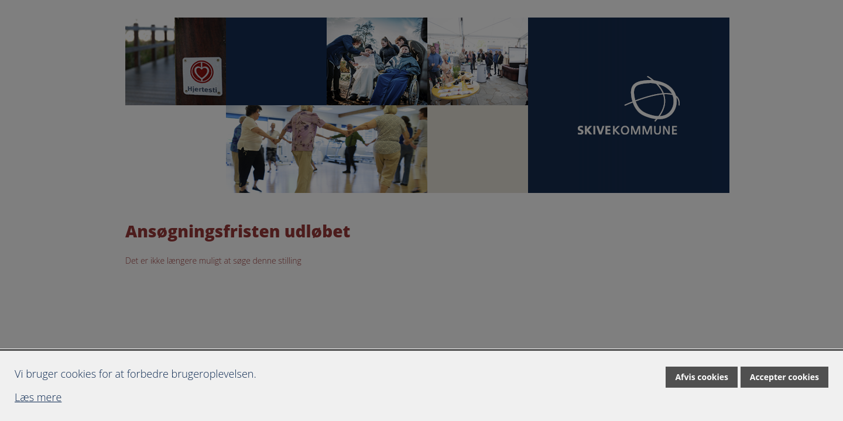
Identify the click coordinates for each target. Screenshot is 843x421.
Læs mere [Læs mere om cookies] (38, 397)
